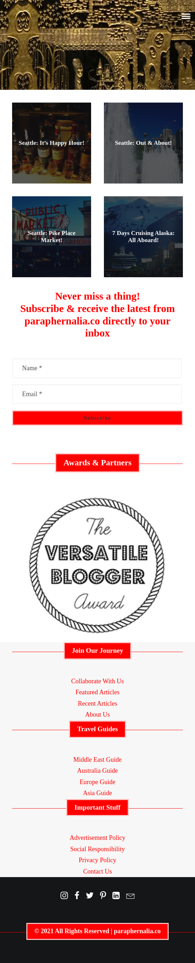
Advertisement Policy (97, 837)
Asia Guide (97, 793)
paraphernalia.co (137, 931)
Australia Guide (97, 770)
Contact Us (97, 871)
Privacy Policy (97, 860)
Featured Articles (97, 692)
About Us (97, 714)
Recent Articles (97, 703)
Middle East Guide (97, 759)
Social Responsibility (97, 849)
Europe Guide (97, 782)
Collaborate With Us (97, 681)
